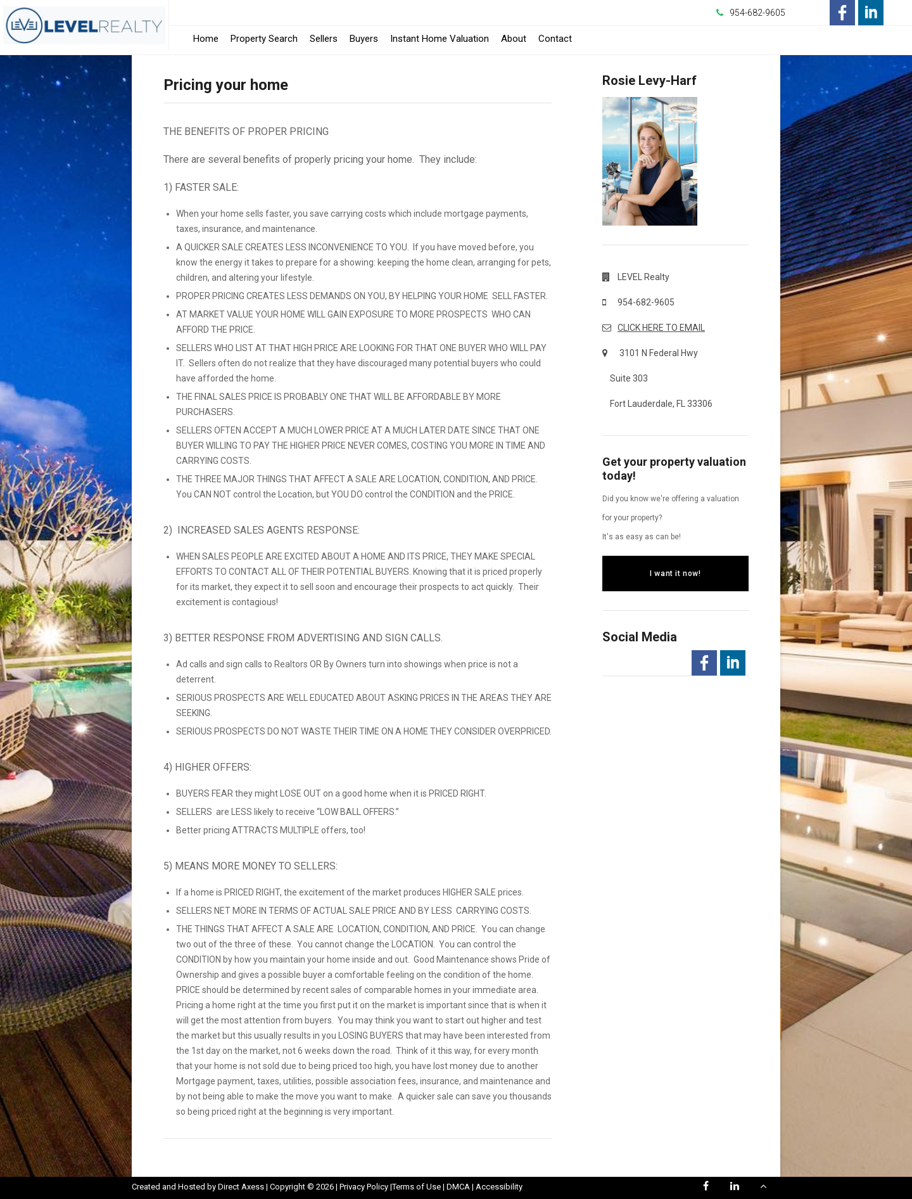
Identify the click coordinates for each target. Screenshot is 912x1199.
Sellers (324, 38)
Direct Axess (241, 1186)
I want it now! (675, 573)
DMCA (458, 1186)
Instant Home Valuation (439, 38)
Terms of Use (416, 1186)
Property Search (264, 38)
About (513, 38)
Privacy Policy (363, 1186)
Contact (555, 38)
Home (205, 38)
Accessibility (499, 1186)
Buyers (364, 38)
